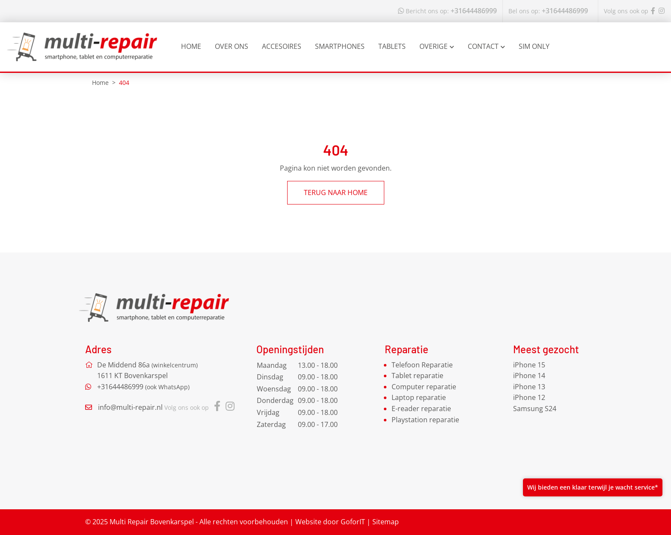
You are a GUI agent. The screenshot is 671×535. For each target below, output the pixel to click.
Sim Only (534, 46)
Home (191, 46)
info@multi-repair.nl (130, 407)
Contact (486, 46)
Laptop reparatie (419, 397)
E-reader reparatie (421, 408)
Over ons (231, 46)
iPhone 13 (529, 386)
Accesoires (281, 46)
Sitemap (385, 521)
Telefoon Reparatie (422, 365)
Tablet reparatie (417, 375)
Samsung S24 (534, 408)
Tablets (392, 46)
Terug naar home (336, 192)
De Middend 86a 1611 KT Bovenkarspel (147, 370)
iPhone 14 (529, 375)
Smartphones (340, 46)
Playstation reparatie (425, 419)
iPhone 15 (529, 365)
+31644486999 (447, 10)
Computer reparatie (424, 386)
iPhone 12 (529, 397)
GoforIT (353, 521)
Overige (436, 46)
